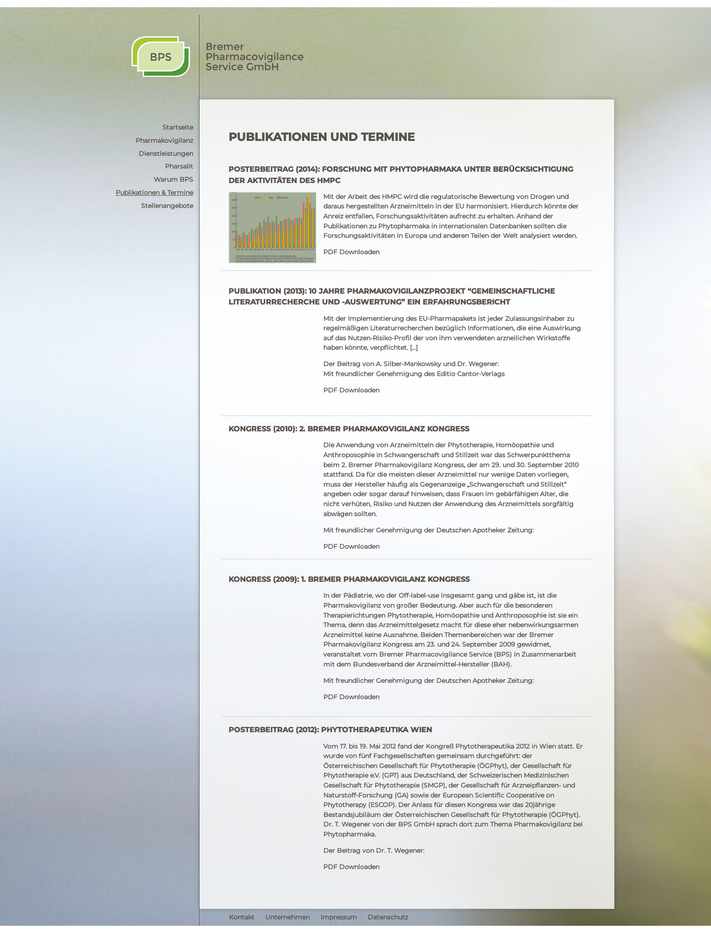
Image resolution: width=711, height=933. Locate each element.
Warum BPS (173, 179)
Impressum (339, 917)
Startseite (177, 127)
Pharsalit (179, 166)
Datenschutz (388, 917)
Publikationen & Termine (154, 193)
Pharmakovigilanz (164, 140)
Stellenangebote (167, 206)
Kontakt (241, 917)
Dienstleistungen (166, 154)
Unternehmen (287, 917)
